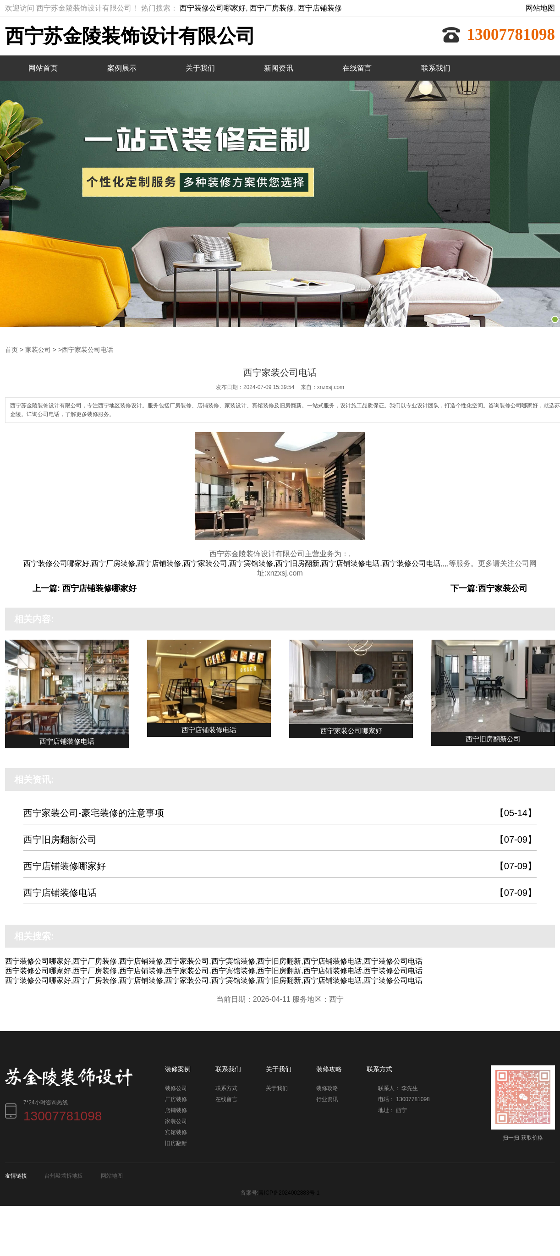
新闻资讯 (278, 68)
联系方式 (226, 1088)
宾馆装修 (176, 1132)
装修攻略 (327, 1088)
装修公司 (176, 1088)
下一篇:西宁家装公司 (488, 587)
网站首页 (43, 68)
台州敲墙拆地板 (63, 1175)
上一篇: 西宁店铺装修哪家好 (85, 587)
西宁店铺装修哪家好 (280, 866)
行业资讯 (327, 1099)
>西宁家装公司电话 (85, 349)
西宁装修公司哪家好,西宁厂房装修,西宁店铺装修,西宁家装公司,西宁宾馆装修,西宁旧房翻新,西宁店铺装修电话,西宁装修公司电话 (232, 563)
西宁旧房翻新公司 (280, 839)
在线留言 (357, 68)
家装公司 (38, 349)
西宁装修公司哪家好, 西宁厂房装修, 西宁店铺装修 (261, 8)
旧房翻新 (176, 1143)
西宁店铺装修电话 (280, 892)
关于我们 (200, 68)
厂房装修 (176, 1099)
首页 (11, 349)
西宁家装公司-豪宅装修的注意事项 (280, 812)
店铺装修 (176, 1110)
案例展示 (122, 68)
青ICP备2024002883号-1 (288, 1192)
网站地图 (540, 8)
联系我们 (435, 68)
